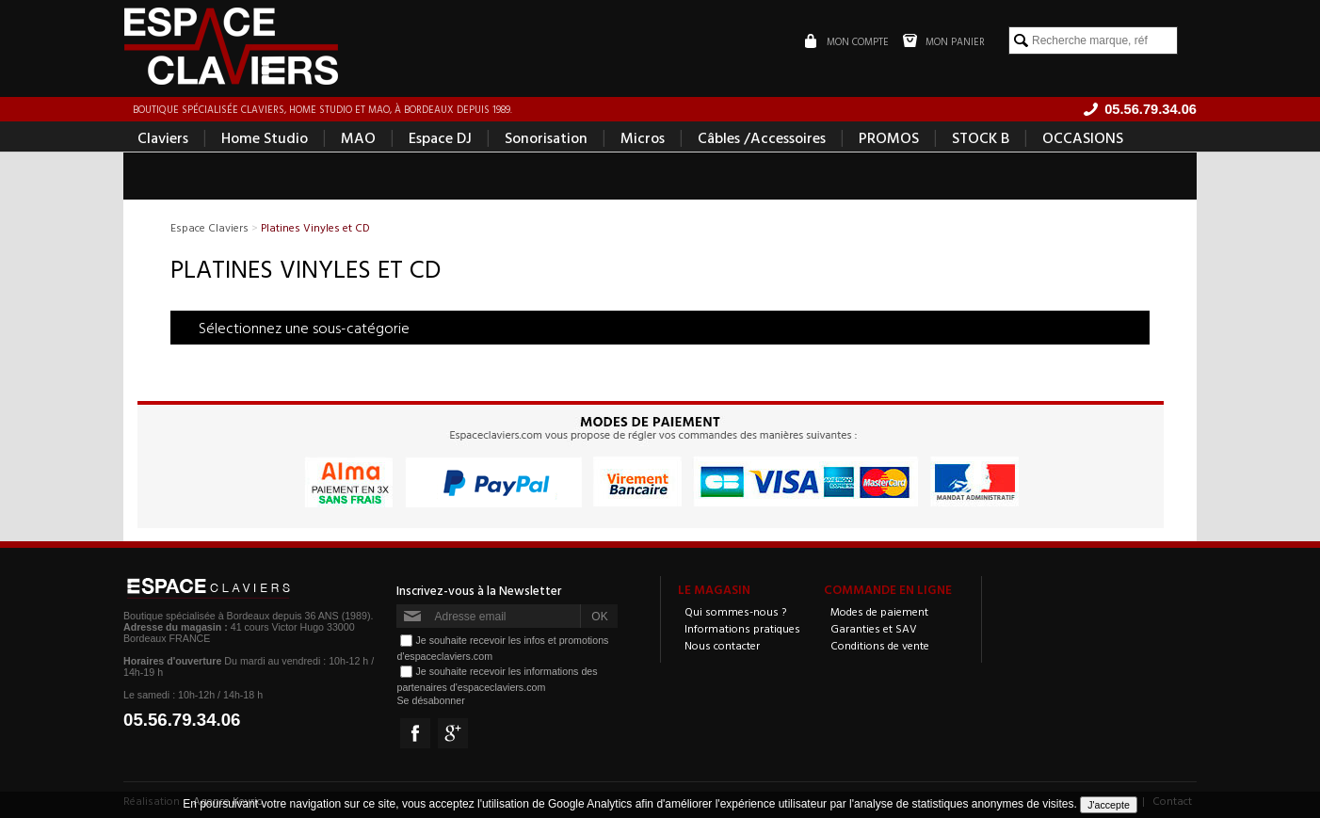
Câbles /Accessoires (762, 137)
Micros (642, 137)
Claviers (162, 137)
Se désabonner (430, 700)
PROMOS (889, 137)
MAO (358, 137)
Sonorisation (546, 137)
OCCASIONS (1082, 137)
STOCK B (980, 137)
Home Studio (264, 137)
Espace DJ (440, 137)
